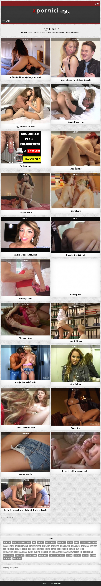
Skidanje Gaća (25, 298)
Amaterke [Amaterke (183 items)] (6, 542)
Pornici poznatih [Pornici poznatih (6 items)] (55, 552)
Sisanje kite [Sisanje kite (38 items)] (20, 555)
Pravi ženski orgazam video (75, 471)
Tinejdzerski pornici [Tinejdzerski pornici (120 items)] (57, 555)
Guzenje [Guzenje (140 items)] (94, 546)
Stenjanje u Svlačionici (25, 382)
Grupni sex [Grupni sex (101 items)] (76, 546)
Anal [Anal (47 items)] (34, 542)
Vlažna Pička (25, 212)
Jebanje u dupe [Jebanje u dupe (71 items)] (8, 549)
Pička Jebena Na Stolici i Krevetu (75, 79)
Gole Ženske (75, 168)
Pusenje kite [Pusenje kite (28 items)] (88, 552)
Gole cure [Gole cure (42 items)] (46, 546)
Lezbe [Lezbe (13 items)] (54, 549)
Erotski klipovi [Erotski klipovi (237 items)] (34, 546)
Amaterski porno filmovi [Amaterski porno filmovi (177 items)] (21, 542)
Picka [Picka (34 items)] (31, 552)
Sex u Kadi (75, 210)
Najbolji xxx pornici (11, 568)
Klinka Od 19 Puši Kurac (25, 254)
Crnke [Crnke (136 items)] (76, 542)
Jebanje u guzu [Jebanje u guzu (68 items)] (21, 549)
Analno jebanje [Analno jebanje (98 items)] (50, 542)
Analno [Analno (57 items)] (40, 542)
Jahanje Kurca (75, 341)
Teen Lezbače (25, 474)
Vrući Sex (75, 427)
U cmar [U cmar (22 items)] (69, 555)
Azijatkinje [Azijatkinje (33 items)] (62, 542)
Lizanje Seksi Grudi (75, 255)
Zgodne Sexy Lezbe (25, 126)
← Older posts (7, 518)
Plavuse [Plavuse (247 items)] (44, 552)
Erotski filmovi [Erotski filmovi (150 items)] (21, 546)
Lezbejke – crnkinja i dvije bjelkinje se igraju (25, 510)
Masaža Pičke (25, 337)
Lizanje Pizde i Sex (75, 121)
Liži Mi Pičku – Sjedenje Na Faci (25, 77)
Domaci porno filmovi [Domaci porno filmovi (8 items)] (89, 542)
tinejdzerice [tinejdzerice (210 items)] (42, 555)
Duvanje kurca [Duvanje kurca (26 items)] (8, 546)
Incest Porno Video (25, 427)
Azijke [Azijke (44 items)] (70, 542)
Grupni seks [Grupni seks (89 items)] (65, 546)
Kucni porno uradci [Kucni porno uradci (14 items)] (36, 549)
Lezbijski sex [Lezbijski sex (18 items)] (62, 549)
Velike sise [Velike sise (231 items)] (7, 558)
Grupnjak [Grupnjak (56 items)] (85, 546)
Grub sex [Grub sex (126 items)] (55, 546)
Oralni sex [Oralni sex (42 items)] (23, 552)
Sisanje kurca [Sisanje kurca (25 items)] (31, 555)
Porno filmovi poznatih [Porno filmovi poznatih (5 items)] (72, 552)
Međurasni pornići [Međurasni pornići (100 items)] (10, 552)
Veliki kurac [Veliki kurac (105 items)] (17, 558)
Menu (8, 21)
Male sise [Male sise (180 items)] (80, 549)
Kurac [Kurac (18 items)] (47, 549)
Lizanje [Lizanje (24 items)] (71, 549)
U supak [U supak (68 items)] (93, 555)
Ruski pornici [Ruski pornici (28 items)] (8, 555)
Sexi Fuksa (75, 384)
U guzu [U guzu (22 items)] (85, 555)
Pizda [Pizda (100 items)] (37, 552)
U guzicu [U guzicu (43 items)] (77, 555)
